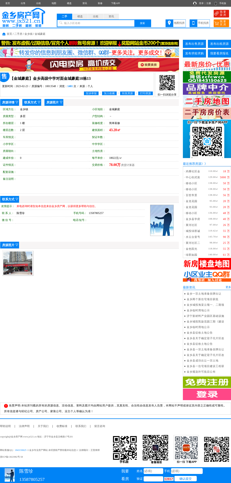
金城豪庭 (40, 33)
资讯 (84, 3)
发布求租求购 (194, 53)
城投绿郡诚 (193, 231)
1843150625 (20, 450)
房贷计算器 (128, 165)
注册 (208, 3)
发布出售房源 (194, 43)
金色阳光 (191, 248)
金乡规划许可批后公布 (201, 371)
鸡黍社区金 (193, 171)
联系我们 (80, 426)
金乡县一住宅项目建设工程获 (205, 366)
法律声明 (24, 426)
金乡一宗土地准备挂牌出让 (204, 293)
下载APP (115, 3)
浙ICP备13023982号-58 (11, 457)
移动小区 (191, 183)
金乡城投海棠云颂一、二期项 (205, 304)
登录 (201, 3)
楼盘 (69, 3)
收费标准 (62, 426)
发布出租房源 (219, 43)
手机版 (222, 3)
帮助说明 (5, 426)
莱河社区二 (193, 243)
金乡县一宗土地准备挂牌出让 (205, 349)
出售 (23, 3)
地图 (54, 3)
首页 (7, 3)
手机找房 (203, 23)
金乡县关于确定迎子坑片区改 (205, 338)
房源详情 (8, 102)
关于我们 (43, 426)
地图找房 (179, 23)
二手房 (18, 33)
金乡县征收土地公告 (200, 332)
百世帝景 (191, 195)
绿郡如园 (191, 254)
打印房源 (145, 93)
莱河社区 (191, 225)
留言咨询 (99, 426)
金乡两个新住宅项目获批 (202, 299)
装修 (100, 3)
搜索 (142, 23)
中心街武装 (193, 177)
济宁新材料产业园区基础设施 (205, 316)
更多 (228, 287)
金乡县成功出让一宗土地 (202, 360)
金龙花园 (191, 201)
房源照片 (52, 102)
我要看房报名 (219, 53)
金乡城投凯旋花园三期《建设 (205, 321)
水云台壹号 (193, 237)
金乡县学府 (193, 219)
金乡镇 (28, 33)
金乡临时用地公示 (198, 310)
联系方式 (30, 102)
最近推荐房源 (192, 163)
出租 (38, 3)
